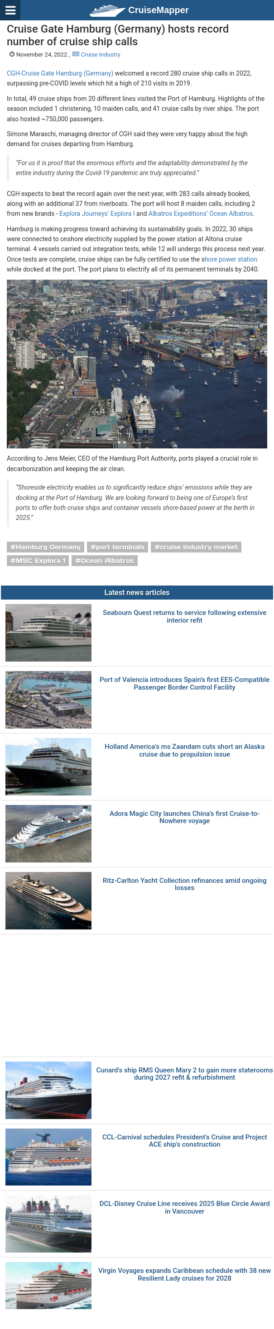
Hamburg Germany (48, 547)
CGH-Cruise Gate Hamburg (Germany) (60, 73)
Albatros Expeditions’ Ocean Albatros (201, 213)
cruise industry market (199, 547)
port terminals (120, 547)
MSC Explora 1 (41, 561)
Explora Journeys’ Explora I (97, 213)
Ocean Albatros (107, 561)
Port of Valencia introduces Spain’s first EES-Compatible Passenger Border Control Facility (184, 683)
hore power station (231, 259)
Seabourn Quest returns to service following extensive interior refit (184, 616)
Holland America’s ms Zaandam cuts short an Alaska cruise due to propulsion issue (184, 750)
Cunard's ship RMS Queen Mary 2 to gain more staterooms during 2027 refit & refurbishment (184, 1074)
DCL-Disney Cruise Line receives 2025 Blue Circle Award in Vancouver (185, 1207)
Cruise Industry (96, 54)
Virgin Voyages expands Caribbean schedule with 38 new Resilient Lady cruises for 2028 (184, 1274)
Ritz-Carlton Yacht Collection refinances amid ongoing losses (185, 884)
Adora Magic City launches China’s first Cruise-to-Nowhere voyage (185, 817)
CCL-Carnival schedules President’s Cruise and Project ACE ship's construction (184, 1141)
